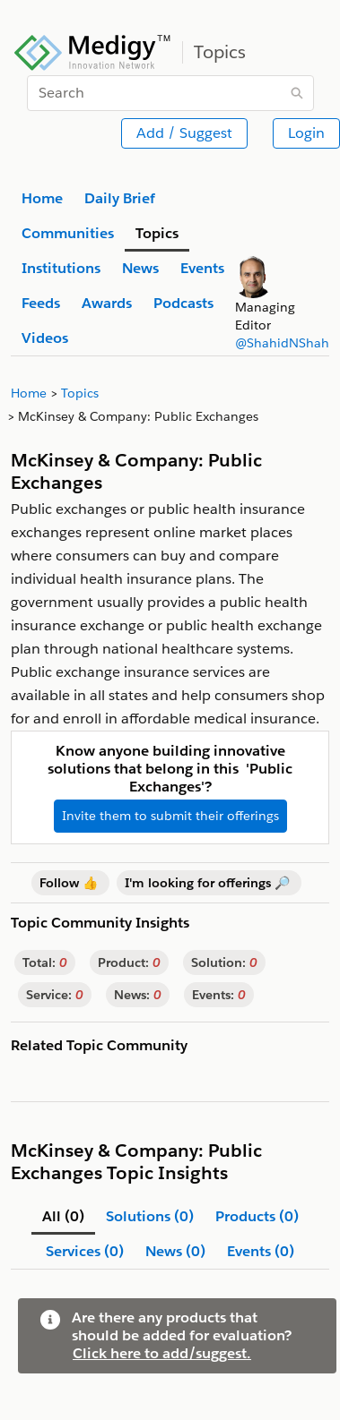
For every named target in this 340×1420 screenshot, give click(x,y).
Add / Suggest (184, 133)
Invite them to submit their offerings (170, 816)
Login (306, 133)
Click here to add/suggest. (162, 1353)
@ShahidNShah (282, 343)
